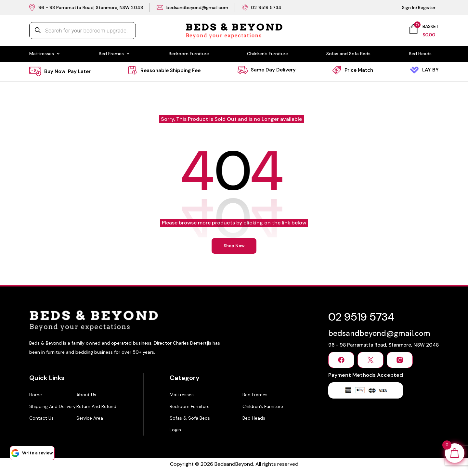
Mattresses (41, 54)
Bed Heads (420, 54)
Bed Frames (111, 54)
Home (35, 395)
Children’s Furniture (267, 54)
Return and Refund (96, 406)
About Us (86, 395)
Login (175, 430)
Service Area (89, 418)
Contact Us (41, 418)
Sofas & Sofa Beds (190, 418)
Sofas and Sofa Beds (348, 54)
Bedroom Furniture (189, 54)
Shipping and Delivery (52, 406)
